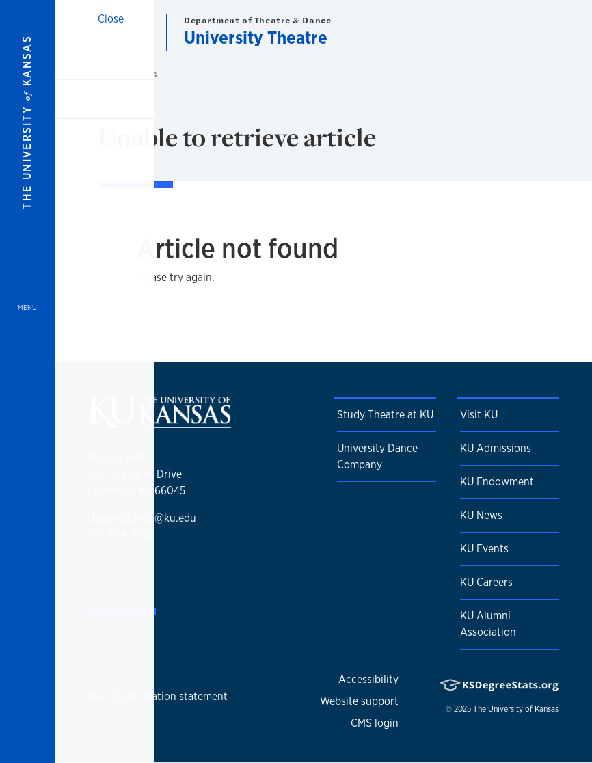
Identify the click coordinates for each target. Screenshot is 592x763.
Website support (359, 701)
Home (117, 74)
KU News (481, 515)
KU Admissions (495, 448)
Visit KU (479, 414)
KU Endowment (497, 481)
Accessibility (368, 679)
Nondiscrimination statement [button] (158, 696)
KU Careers (486, 582)
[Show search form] (532, 33)
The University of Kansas (516, 709)
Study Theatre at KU (385, 414)
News (147, 74)
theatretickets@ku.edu (142, 518)
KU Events (484, 548)
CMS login (375, 723)
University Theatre (255, 37)
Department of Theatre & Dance (257, 20)
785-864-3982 (121, 534)
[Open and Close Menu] (27, 381)
